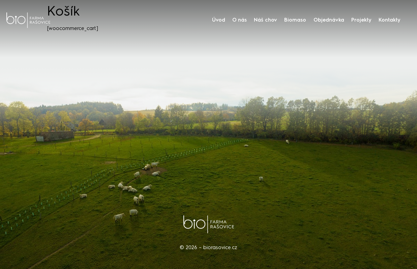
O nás (239, 20)
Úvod (218, 20)
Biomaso (295, 20)
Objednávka (329, 20)
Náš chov (265, 20)
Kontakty (389, 20)
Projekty (361, 20)
